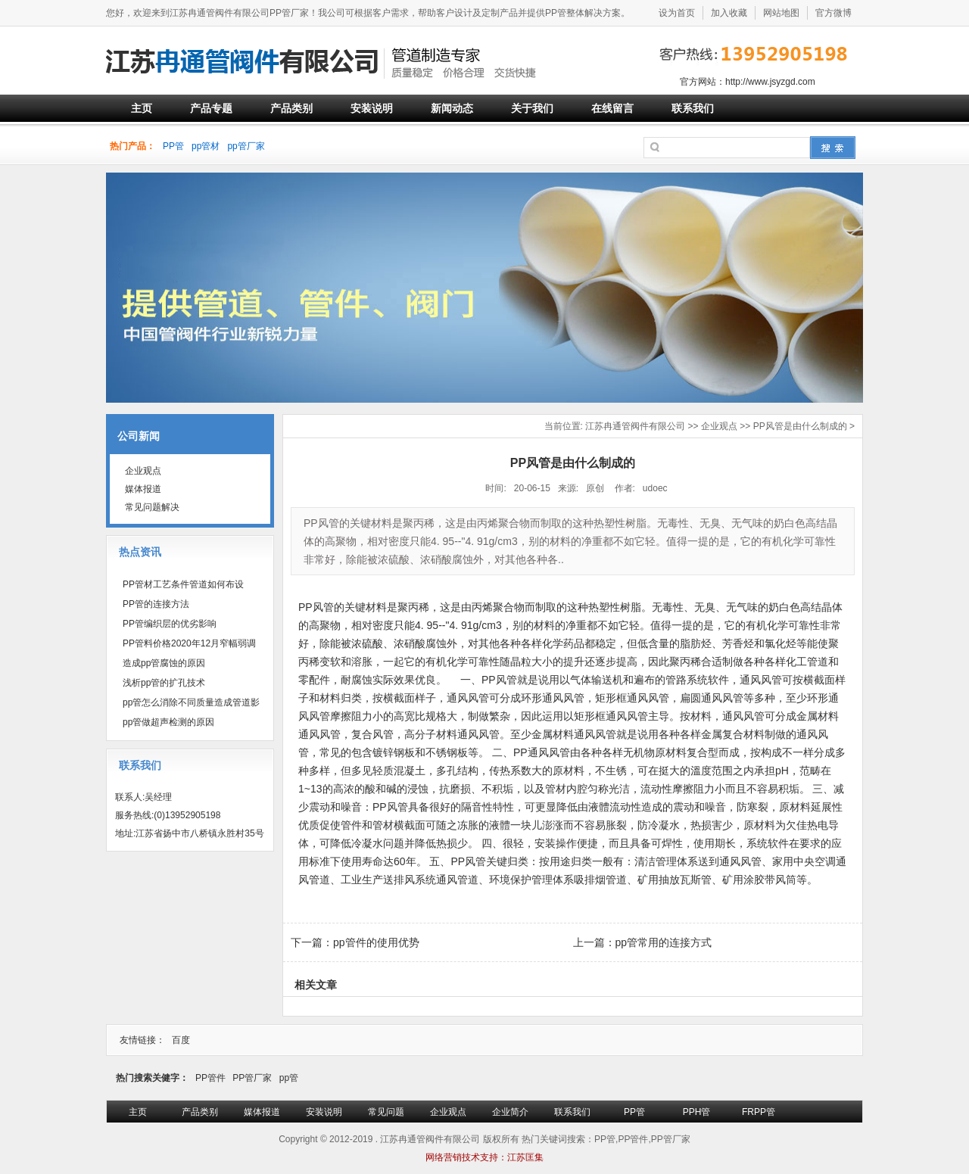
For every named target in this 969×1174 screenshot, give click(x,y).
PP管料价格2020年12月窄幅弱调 (189, 643)
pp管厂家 (245, 146)
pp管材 (206, 146)
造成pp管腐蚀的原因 (164, 663)
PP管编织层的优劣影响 (170, 623)
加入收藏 (729, 13)
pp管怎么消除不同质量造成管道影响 (187, 704)
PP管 (173, 146)
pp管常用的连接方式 (663, 942)
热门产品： (132, 146)
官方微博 (833, 13)
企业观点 (719, 426)
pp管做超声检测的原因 (168, 722)
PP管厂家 (252, 1078)
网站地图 (781, 13)
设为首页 (677, 13)
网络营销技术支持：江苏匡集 (484, 1157)
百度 (181, 1040)
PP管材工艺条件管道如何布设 (183, 584)
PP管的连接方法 (156, 604)
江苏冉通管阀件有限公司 (635, 426)
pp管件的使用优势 (376, 942)
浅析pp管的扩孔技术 (164, 682)
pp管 (288, 1078)
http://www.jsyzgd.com (770, 81)
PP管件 (210, 1078)
